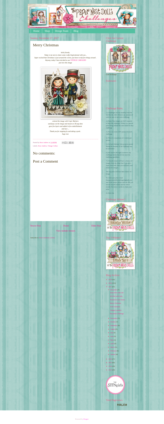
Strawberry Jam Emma (117, 300)
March (112, 347)
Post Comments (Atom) (47, 238)
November (114, 318)
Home (36, 31)
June (112, 336)
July (112, 333)
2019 (110, 279)
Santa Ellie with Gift (116, 293)
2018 (110, 283)
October (113, 322)
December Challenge (117, 314)
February (113, 351)
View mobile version (65, 231)
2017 (110, 287)
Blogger (85, 419)
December (113, 290)
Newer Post (35, 225)
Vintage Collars (53, 146)
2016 (110, 359)
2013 (110, 370)
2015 (110, 362)
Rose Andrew (42, 146)
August (112, 329)
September (114, 325)
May (112, 340)
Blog (75, 31)
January (113, 354)
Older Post (96, 225)
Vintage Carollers (115, 310)
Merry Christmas (115, 303)
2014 (110, 366)
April (112, 343)
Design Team (61, 31)
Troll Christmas (115, 307)
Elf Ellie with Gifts (116, 296)
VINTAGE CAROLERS (78, 60)
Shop (47, 31)
